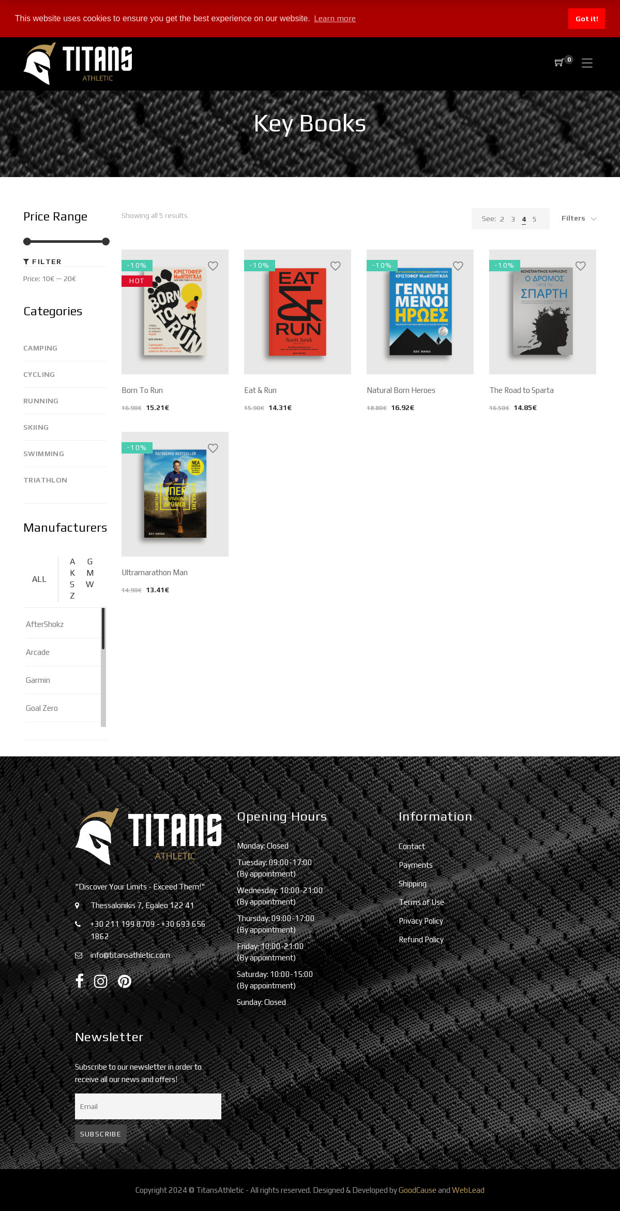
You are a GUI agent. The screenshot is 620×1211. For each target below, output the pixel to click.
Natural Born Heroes (401, 390)
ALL (39, 579)
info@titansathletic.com (130, 955)
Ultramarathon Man (155, 572)
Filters (573, 218)
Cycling (39, 374)
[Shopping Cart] (559, 62)
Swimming (43, 453)
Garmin (38, 680)
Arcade (38, 652)
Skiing (36, 427)
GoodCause (417, 1190)
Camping (40, 348)
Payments (416, 864)
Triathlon (45, 480)
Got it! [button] (587, 18)
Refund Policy (421, 939)
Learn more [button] (335, 18)
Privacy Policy (421, 920)
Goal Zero (42, 708)
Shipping (413, 883)
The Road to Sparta (521, 390)
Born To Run (142, 390)
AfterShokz (45, 624)
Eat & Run (260, 390)
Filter (47, 261)
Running (41, 401)
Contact (412, 846)
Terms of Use (421, 902)
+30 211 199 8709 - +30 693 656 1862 (148, 930)
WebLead (468, 1190)
